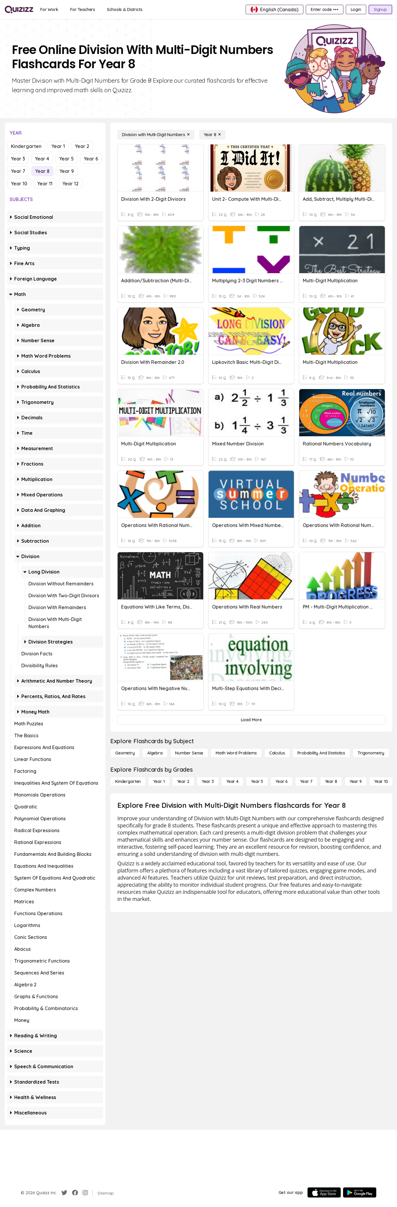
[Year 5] (257, 781)
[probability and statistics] (321, 753)
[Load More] (251, 719)
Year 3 (18, 159)
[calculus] (277, 753)
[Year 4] (232, 781)
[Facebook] (75, 1193)
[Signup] (380, 9)
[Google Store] (359, 1192)
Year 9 (67, 171)
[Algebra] (155, 753)
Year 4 (42, 159)
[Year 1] (158, 781)
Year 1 (58, 146)
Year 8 (42, 171)
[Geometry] (125, 753)
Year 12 (71, 184)
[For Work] (49, 9)
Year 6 (91, 159)
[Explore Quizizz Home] (19, 9)
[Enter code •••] (324, 9)
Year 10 (19, 184)
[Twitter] (64, 1193)
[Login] (356, 9)
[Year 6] (281, 781)
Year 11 (44, 184)
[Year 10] (381, 781)
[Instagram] (85, 1193)
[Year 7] (306, 781)
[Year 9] (356, 781)
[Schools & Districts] (124, 9)
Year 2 (82, 146)
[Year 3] (208, 781)
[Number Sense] (189, 753)
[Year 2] (183, 781)
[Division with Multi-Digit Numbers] (155, 134)
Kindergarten (26, 146)
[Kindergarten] (128, 781)
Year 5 (66, 159)
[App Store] (324, 1192)
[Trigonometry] (371, 753)
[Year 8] (212, 134)
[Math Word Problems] (236, 753)
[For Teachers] (82, 9)
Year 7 (18, 171)
